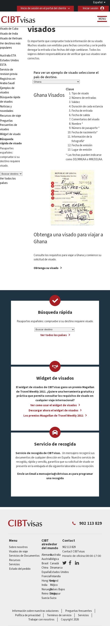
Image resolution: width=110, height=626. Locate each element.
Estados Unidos (59, 572)
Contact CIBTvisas (73, 552)
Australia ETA (8, 56)
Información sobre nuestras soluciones (35, 611)
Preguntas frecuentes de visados (8, 125)
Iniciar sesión (90, 8)
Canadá (54, 563)
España (46, 572)
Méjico (54, 585)
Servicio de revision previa (8, 72)
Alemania (47, 555)
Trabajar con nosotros (41, 620)
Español (97, 2)
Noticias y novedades (6, 109)
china (45, 568)
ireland (54, 581)
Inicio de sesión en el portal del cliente (43, 8)
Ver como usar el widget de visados (53, 405)
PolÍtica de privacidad (27, 615)
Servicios (14, 564)
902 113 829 (69, 547)
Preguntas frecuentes (78, 611)
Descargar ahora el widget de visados (53, 410)
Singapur (55, 594)
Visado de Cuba (9, 29)
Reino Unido (49, 594)
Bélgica (54, 559)
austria (46, 559)
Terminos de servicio (59, 615)
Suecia (45, 598)
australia (55, 555)
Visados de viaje (18, 552)
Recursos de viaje (10, 116)
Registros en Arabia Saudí (7, 81)
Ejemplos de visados (7, 90)
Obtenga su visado (46, 268)
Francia (46, 576)
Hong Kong (48, 581)
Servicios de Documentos (24, 556)
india (44, 585)
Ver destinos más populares (10, 46)
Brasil (45, 563)
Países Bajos (57, 589)
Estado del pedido (20, 569)
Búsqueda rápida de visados (10, 99)
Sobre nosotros (18, 547)
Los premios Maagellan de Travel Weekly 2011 (53, 416)
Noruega (47, 589)
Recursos (14, 560)
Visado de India (9, 34)
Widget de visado (10, 134)
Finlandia (55, 576)
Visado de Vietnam (11, 39)
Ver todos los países (53, 335)
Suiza (53, 598)
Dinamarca (56, 568)
